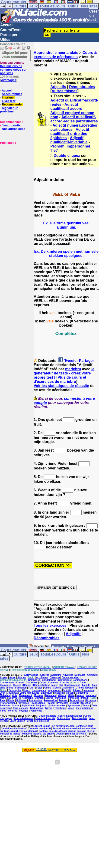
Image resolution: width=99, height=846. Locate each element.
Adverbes (68, 675)
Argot (12, 677)
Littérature (46, 693)
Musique (38, 695)
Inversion (88, 690)
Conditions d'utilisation (13, 728)
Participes (60, 698)
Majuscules (82, 693)
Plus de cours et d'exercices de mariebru (60, 379)
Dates (83, 682)
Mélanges (50, 695)
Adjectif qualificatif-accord (66, 106)
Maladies (5, 695)
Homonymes (39, 690)
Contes (20, 682)
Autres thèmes (64, 91)
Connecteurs (7, 682)
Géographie (15, 690)
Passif (84, 698)
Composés (34, 680)
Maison (69, 693)
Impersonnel (54, 690)
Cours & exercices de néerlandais (65, 55)
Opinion (39, 698)
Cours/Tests (10, 30)
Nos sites (89, 6)
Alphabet (80, 675)
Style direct (27, 705)
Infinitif (67, 690)
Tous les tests (20, 708)
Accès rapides (12, 94)
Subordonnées (57, 705)
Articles (21, 677)
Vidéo (71, 708)
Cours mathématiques (70, 716)
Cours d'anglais (47, 716)
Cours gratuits (13, 650)
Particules (73, 698)
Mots (14, 695)
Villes (3, 710)
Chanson (55, 677)
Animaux (92, 675)
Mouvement (25, 695)
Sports (15, 705)
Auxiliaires (42, 677)
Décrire (27, 685)
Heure (26, 690)
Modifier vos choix (76, 733)
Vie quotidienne (84, 708)
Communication (70, 677)
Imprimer (8, 97)
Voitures (12, 710)
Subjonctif (41, 705)
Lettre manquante (29, 693)
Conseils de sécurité (40, 728)
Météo (71, 695)
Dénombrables (82, 87)
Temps (86, 705)
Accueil (6, 25)
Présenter (62, 703)
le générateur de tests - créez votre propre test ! (64, 373)
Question (86, 703)
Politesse (21, 700)
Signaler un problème (9, 109)
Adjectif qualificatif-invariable (68, 140)
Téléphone (60, 708)
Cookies (60, 733)
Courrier (64, 682)
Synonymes (73, 705)
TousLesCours (52, 6)
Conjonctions (80, 680)
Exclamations (72, 685)
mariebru (73, 369)
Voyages (23, 710)
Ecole (54, 685)
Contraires (32, 682)
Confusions (64, 680)
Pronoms (91, 700)
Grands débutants (86, 687)
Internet (77, 690)
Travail (48, 708)
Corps (42, 682)
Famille (86, 685)
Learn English (17, 721)
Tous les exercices (50, 625)
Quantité (74, 703)
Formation (21, 687)
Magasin (59, 693)
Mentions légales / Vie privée (38, 733)
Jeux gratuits (11, 125)
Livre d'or (9, 101)
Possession (50, 700)
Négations (27, 698)
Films (10, 687)
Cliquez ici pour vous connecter (15, 55)
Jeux (33, 6)
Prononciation (8, 703)
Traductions (36, 708)
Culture (19, 6)
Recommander (12, 104)
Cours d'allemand (24, 718)
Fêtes (39, 687)
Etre (61, 685)
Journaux (12, 693)
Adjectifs (58, 87)
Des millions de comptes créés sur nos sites (13, 68)
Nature (80, 695)
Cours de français (45, 718)
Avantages (8, 80)
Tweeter (71, 361)
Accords (44, 675)
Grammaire (68, 687)
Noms (3, 698)
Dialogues (5, 685)
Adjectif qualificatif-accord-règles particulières (74, 119)
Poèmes (63, 700)
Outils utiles (63, 718)
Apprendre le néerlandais (56, 53)
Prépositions (38, 703)
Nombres (91, 695)
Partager (86, 361)
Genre (47, 687)
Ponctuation (35, 700)
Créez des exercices (38, 721)
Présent (51, 703)
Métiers (62, 695)
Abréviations (31, 675)
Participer (8, 35)
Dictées (17, 685)
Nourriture (14, 698)
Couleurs (53, 682)
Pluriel (11, 700)
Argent (3, 677)
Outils (73, 6)
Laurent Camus (41, 726)
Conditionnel (49, 680)
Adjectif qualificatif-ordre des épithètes (69, 134)
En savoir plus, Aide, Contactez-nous (72, 726)
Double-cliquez (67, 155)
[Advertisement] (14, 167)
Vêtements (36, 710)
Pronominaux (77, 700)
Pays (2, 700)
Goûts (56, 687)
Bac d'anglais (79, 718)
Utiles (5, 40)
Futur (32, 687)
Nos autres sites (13, 129)
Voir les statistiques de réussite (61, 386)
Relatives (5, 705)
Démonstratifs (41, 685)
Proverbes (23, 703)
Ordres (49, 698)
